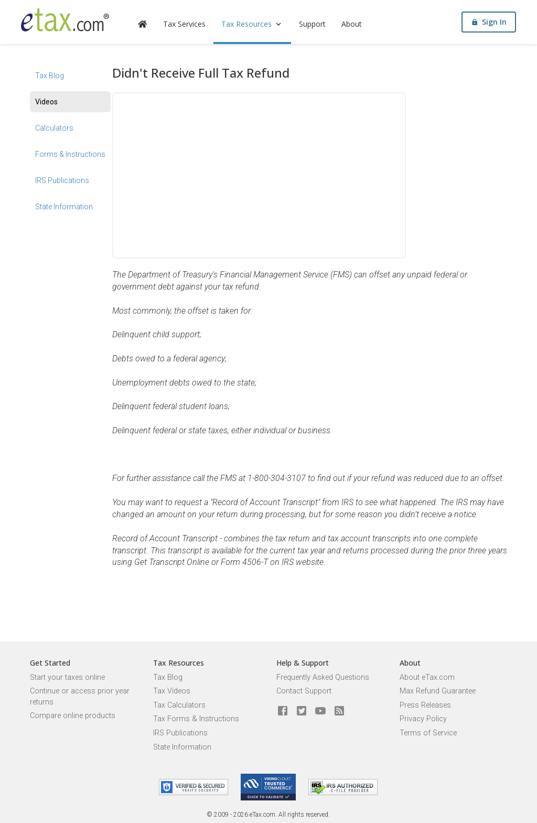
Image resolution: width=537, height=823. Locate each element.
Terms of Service (428, 733)
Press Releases (425, 705)
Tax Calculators (179, 705)
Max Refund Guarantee (438, 691)
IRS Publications (62, 180)
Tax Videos (171, 691)
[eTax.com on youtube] (320, 711)
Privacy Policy (423, 718)
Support (312, 24)
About (351, 24)
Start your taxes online (67, 677)
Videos (46, 102)
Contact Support (303, 691)
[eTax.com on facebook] (282, 711)
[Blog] (339, 711)
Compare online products (72, 715)
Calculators (54, 128)
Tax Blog (49, 75)
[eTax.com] (65, 19)
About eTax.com (427, 677)
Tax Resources (252, 24)
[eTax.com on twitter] (301, 711)
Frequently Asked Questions (322, 677)
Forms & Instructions (70, 154)
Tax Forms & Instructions (196, 718)
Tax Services (184, 24)
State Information (64, 206)
